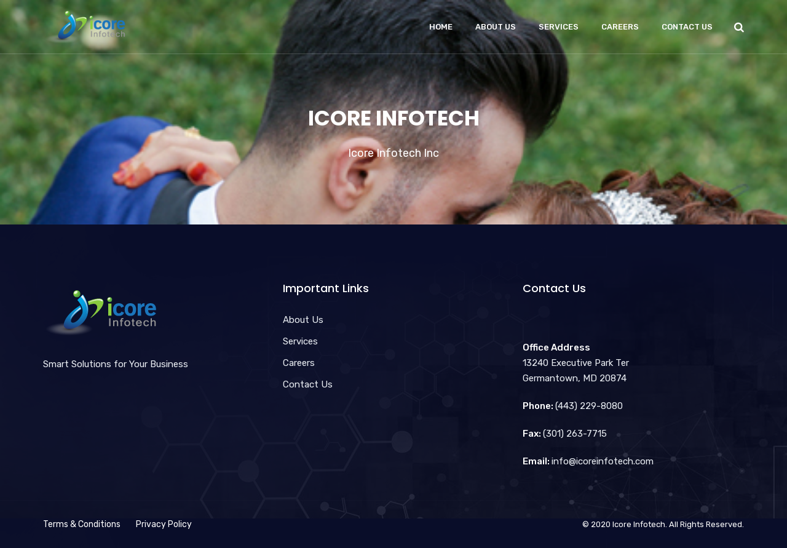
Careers (620, 26)
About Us (495, 26)
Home (441, 26)
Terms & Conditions (82, 524)
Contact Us (687, 26)
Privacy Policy (164, 524)
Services (559, 26)
